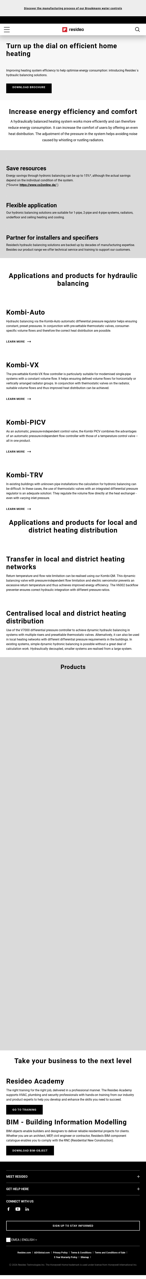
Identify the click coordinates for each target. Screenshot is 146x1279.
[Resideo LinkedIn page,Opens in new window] (27, 1209)
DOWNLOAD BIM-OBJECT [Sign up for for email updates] (30, 1150)
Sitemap (85, 1257)
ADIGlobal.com (42, 1252)
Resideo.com (24, 1252)
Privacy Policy (60, 1252)
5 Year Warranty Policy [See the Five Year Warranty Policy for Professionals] (65, 1257)
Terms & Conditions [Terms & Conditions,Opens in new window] (81, 1252)
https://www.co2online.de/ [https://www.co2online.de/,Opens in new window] (38, 185)
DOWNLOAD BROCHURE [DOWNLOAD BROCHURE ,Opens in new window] (28, 87)
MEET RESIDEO (22, 1176)
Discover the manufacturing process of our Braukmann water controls (73, 8)
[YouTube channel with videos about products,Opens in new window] (18, 1209)
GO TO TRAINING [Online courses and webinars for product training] (24, 1109)
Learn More (15, 341)
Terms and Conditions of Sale (110, 1252)
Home (73, 29)
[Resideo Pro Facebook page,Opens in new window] (8, 1209)
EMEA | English (30, 1239)
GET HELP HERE (23, 1189)
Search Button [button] (137, 29)
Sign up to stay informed (73, 1225)
